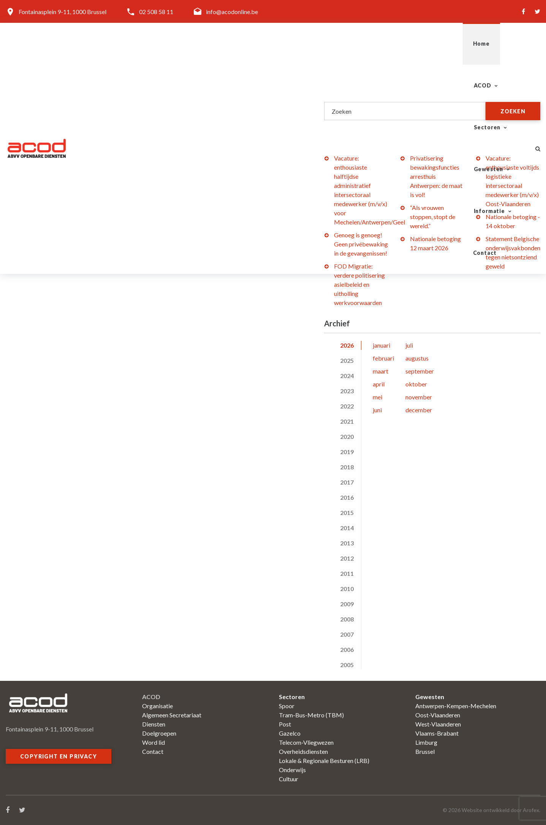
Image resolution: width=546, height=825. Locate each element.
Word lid (153, 742)
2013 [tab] (347, 543)
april (379, 384)
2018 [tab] (347, 467)
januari (381, 345)
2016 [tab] (347, 497)
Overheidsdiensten (303, 751)
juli (409, 345)
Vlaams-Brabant (437, 733)
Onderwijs (292, 769)
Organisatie (157, 705)
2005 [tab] (347, 664)
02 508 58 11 (156, 11)
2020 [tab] (347, 436)
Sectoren (328, 43)
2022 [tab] (347, 406)
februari (383, 358)
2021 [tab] (347, 421)
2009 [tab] (347, 603)
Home (237, 43)
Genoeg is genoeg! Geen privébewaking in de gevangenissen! (361, 244)
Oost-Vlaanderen (437, 714)
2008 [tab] (347, 619)
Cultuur (288, 778)
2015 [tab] (347, 512)
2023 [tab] (347, 390)
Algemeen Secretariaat (171, 714)
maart (380, 371)
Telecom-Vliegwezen (306, 742)
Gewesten (385, 43)
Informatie (445, 43)
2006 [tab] (347, 649)
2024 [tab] (347, 375)
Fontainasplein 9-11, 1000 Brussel (62, 11)
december (418, 409)
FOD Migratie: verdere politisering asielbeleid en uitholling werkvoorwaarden (359, 284)
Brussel (425, 751)
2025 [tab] (347, 360)
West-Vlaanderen (438, 724)
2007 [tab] (347, 634)
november (418, 397)
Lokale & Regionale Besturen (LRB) (324, 760)
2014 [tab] (347, 527)
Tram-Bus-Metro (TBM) (311, 714)
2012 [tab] (347, 558)
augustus (417, 358)
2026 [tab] (347, 345)
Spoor (286, 705)
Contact (501, 43)
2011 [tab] (347, 573)
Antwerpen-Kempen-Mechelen (455, 705)
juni (377, 409)
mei (377, 397)
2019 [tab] (347, 451)
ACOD (276, 43)
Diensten (153, 724)
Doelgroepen (159, 733)
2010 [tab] (347, 588)
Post (285, 724)
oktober (416, 384)
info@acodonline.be (232, 11)
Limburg (426, 742)
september (419, 371)
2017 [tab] (347, 482)
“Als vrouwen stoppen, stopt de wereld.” (432, 216)
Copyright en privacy (58, 756)
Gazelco (290, 733)
